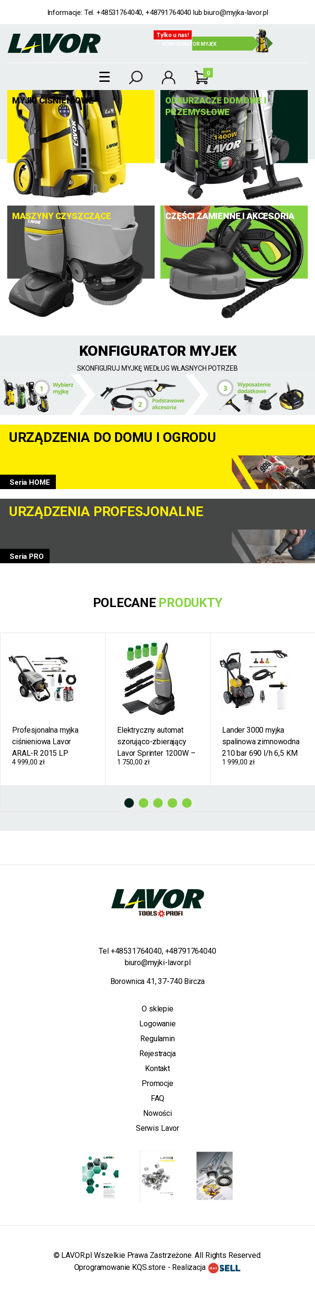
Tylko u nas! (173, 35)
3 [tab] (158, 803)
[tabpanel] (52, 709)
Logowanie (157, 1023)
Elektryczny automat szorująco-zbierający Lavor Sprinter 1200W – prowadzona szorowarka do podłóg (157, 741)
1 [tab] (129, 803)
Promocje (157, 1083)
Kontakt (157, 1068)
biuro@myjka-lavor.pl (236, 12)
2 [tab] (143, 803)
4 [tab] (172, 803)
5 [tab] (187, 803)
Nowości (157, 1113)
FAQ (158, 1098)
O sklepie (157, 1008)
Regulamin (157, 1038)
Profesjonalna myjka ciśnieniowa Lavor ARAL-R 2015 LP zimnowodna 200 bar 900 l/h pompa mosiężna (46, 741)
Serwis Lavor (157, 1128)
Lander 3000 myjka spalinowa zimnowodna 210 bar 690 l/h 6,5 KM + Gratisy (261, 741)
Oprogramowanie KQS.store (120, 1267)
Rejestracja (157, 1053)
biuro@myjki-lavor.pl (158, 962)
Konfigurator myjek (189, 44)
